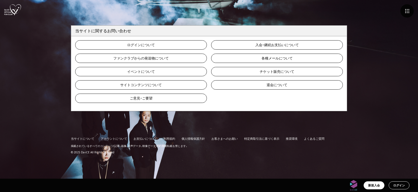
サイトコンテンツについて (141, 84)
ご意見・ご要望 (141, 98)
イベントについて (141, 71)
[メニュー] (407, 11)
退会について (277, 84)
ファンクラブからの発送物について (141, 58)
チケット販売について (277, 71)
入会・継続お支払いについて (277, 44)
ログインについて (141, 44)
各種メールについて (277, 58)
